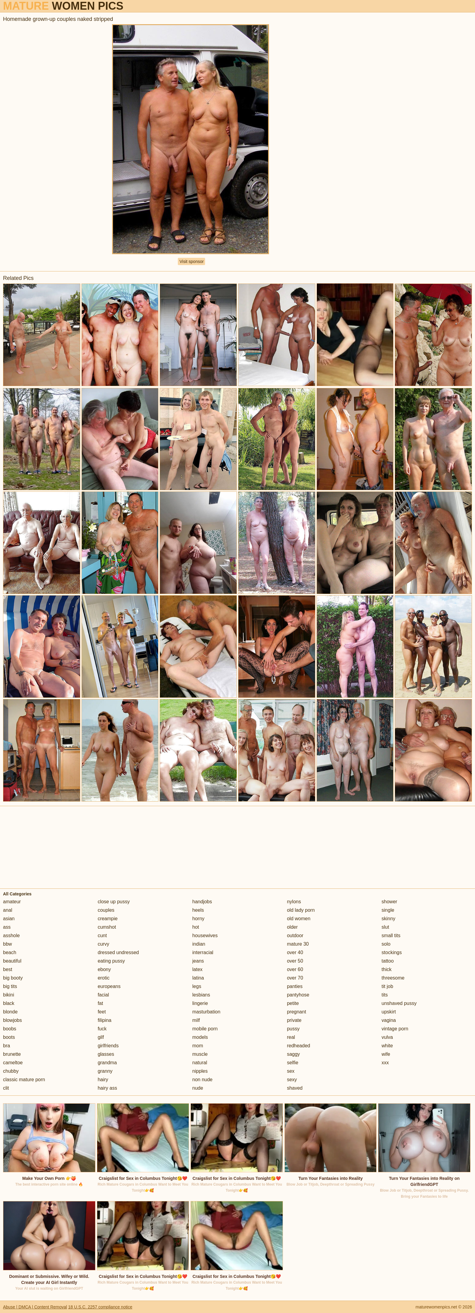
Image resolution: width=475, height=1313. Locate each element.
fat (100, 1003)
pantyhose (298, 994)
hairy (103, 1079)
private (294, 1020)
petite (293, 1003)
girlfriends (108, 1045)
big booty (13, 977)
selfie (292, 1062)
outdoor (295, 935)
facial (103, 994)
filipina (104, 1020)
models (200, 1037)
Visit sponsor (191, 261)
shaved (295, 1088)
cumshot (107, 927)
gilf (101, 1037)
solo (386, 944)
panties (295, 986)
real (291, 1037)
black (8, 1003)
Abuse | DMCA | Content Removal (35, 1307)
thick (387, 969)
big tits (10, 986)
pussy (293, 1028)
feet (102, 1011)
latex (197, 969)
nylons (294, 901)
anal (7, 910)
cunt (102, 935)
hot (195, 927)
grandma (107, 1062)
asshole (11, 935)
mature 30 (298, 944)
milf (196, 1020)
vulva (387, 1037)
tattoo (388, 960)
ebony (104, 969)
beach (9, 952)
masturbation (206, 1011)
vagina (389, 1020)
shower (389, 901)
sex (290, 1071)
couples (106, 910)
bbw (7, 944)
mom (197, 1045)
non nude (202, 1079)
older (292, 927)
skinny (388, 918)
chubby (11, 1071)
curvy (103, 944)
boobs (9, 1028)
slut (385, 927)
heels (198, 910)
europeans (109, 986)
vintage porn (395, 1028)
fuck (102, 1028)
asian (9, 918)
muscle (200, 1054)
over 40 (295, 952)
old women (298, 918)
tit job (387, 986)
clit (6, 1088)
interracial (202, 952)
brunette (12, 1054)
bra (6, 1045)
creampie (108, 918)
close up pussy (114, 901)
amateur (12, 901)
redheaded (298, 1045)
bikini (8, 994)
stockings (392, 952)
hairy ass (107, 1088)
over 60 (295, 969)
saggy (293, 1054)
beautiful (12, 960)
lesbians (201, 994)
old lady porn (301, 910)
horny (198, 918)
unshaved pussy (399, 1003)
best (7, 969)
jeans (198, 960)
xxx (385, 1062)
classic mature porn (24, 1079)
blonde (10, 1011)
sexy (292, 1079)
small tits (391, 935)
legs (196, 986)
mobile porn (205, 1028)
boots (9, 1037)
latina (198, 977)
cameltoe (13, 1062)
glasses (106, 1054)
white (387, 1045)
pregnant (296, 1011)
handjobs (202, 901)
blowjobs (12, 1020)
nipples (200, 1071)
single (388, 910)
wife (386, 1054)
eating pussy (111, 960)
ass (7, 927)
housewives (205, 935)
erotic (103, 977)
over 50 (295, 960)
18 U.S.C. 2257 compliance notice (100, 1307)
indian (198, 944)
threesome (393, 977)
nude (197, 1088)
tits (385, 994)
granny (105, 1071)
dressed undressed (118, 952)
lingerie (200, 1003)
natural (199, 1062)
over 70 (295, 977)
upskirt (389, 1011)
